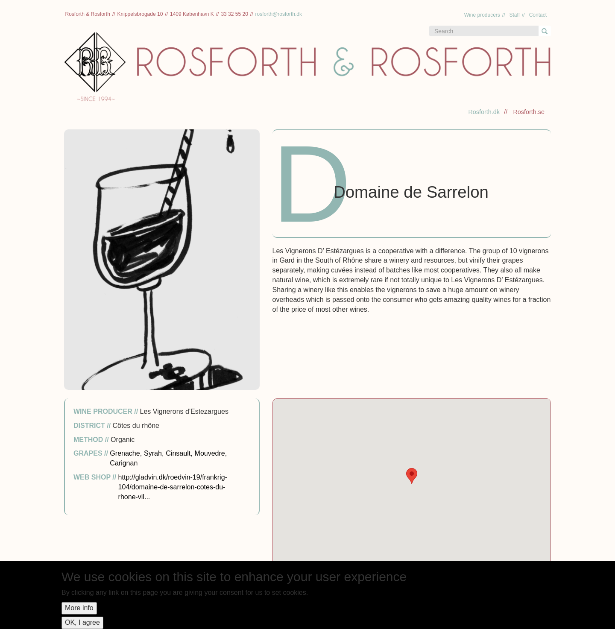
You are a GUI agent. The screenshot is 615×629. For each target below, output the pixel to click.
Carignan (124, 463)
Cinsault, (179, 453)
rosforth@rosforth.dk (278, 14)
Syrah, (154, 453)
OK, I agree (82, 622)
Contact (538, 15)
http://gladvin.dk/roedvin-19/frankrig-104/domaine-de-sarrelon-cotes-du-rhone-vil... (172, 487)
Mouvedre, (211, 453)
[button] (411, 476)
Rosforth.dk (484, 111)
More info (79, 607)
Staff (515, 15)
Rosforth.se (529, 111)
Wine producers (482, 15)
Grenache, (126, 453)
